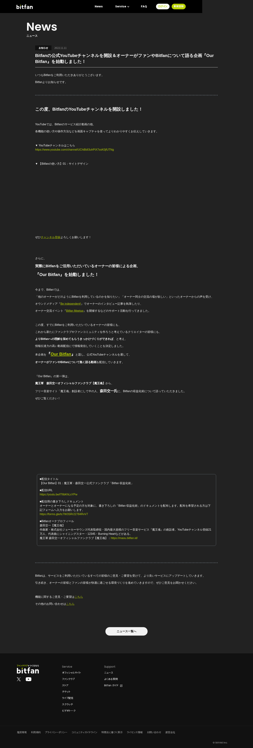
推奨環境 (22, 732)
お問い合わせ (154, 732)
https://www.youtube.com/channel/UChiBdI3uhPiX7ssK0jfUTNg (74, 149)
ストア (65, 685)
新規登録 (229, 7)
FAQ (194, 7)
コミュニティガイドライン (84, 732)
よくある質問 (111, 679)
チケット (66, 691)
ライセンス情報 (135, 732)
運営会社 (170, 732)
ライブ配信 (67, 698)
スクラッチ (67, 704)
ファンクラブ (68, 679)
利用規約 (36, 732)
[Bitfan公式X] (19, 679)
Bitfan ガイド (113, 685)
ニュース (108, 672)
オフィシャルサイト (71, 672)
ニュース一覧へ (126, 631)
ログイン (213, 7)
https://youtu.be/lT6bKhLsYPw (58, 494)
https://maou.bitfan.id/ (124, 538)
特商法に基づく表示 (112, 732)
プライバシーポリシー (56, 732)
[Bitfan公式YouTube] (28, 679)
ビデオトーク (69, 710)
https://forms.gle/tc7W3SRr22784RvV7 (64, 514)
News (149, 7)
